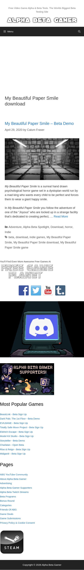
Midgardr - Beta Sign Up (13, 453)
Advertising (6, 483)
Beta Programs (8, 496)
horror (68, 227)
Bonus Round (7, 500)
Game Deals (6, 514)
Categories (6, 505)
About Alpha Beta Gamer (13, 479)
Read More (61, 216)
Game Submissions (10, 518)
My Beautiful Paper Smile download (36, 242)
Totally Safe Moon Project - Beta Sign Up (21, 427)
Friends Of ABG (8, 509)
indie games (37, 237)
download (22, 237)
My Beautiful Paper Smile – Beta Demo (39, 123)
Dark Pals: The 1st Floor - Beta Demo (20, 418)
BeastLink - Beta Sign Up (13, 414)
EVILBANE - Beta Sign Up (14, 423)
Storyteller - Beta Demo (12, 440)
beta (11, 237)
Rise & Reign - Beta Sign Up (15, 449)
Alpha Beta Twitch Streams (14, 492)
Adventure (15, 227)
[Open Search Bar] (79, 31)
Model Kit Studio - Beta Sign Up (17, 436)
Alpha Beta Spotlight (36, 227)
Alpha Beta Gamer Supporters (16, 487)
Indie (8, 232)
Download (57, 227)
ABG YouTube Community (14, 474)
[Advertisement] (42, 63)
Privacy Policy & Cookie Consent (17, 522)
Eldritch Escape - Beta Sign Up (16, 431)
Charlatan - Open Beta (12, 445)
